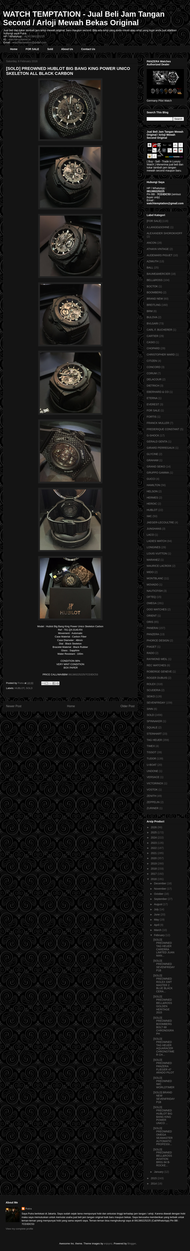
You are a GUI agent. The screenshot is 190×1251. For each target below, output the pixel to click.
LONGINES (153, 547)
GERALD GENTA (157, 441)
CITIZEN (152, 360)
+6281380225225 (34, 36)
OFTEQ (151, 596)
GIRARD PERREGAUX (160, 447)
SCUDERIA (153, 690)
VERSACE (153, 777)
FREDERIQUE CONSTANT (163, 429)
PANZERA (153, 634)
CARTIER (152, 335)
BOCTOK (152, 286)
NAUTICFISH (155, 590)
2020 (154, 858)
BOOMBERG (154, 292)
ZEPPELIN (153, 802)
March (158, 930)
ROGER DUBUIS (157, 677)
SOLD (29, 688)
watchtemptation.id (19, 39)
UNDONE (152, 771)
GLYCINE (152, 454)
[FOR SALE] (154, 220)
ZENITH (151, 795)
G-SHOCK (153, 435)
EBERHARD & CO (158, 391)
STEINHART (154, 733)
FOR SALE (32, 49)
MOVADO (152, 584)
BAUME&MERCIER (158, 273)
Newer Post (13, 706)
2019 (154, 863)
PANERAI (152, 627)
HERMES (152, 497)
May (157, 919)
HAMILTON (153, 485)
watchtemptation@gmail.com (29, 42)
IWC (149, 516)
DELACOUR (154, 379)
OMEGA (152, 603)
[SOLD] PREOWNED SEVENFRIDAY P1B (164, 965)
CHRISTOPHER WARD (161, 354)
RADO (150, 652)
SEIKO (151, 696)
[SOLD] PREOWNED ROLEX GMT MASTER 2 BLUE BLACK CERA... (163, 983)
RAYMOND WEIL (157, 659)
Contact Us (88, 49)
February (159, 935)
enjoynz (108, 1243)
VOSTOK (152, 789)
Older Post (127, 706)
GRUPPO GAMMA (158, 472)
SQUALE (152, 727)
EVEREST (153, 404)
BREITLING (154, 304)
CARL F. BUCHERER (159, 329)
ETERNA (152, 398)
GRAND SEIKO (156, 466)
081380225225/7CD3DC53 (83, 674)
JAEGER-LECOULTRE (160, 522)
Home (13, 49)
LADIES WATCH (156, 541)
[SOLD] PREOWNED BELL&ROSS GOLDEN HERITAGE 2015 (162, 1004)
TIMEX (151, 746)
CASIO (151, 342)
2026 (154, 827)
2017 (154, 873)
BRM (150, 311)
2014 (154, 1183)
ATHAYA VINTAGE (158, 249)
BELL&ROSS (154, 280)
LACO (150, 534)
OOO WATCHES (157, 609)
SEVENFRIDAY (156, 702)
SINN (150, 708)
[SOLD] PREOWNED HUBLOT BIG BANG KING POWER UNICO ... (162, 1115)
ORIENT (152, 615)
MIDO (150, 572)
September (161, 898)
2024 (154, 837)
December (160, 883)
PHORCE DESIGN (158, 640)
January (159, 1171)
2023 (154, 842)
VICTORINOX (155, 783)
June (157, 914)
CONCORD (153, 367)
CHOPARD (153, 348)
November (160, 888)
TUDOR (151, 758)
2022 (154, 847)
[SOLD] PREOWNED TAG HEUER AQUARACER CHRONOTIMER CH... (163, 1046)
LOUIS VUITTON (157, 553)
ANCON (151, 242)
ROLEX (151, 684)
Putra (28, 1208)
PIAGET (151, 646)
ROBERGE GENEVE (159, 671)
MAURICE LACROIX (159, 565)
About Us (67, 49)
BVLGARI (152, 323)
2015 (154, 1178)
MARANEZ (153, 559)
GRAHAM (152, 460)
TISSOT (151, 752)
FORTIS (151, 416)
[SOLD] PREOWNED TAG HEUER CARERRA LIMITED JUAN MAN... (163, 947)
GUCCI (151, 478)
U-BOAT (152, 764)
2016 (154, 879)
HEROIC (152, 503)
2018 (154, 868)
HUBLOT (20, 688)
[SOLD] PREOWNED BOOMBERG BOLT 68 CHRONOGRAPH (163, 1025)
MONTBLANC (155, 578)
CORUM (152, 373)
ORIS (150, 621)
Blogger (131, 1243)
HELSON (152, 491)
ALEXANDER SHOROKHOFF (164, 233)
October (159, 893)
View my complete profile (19, 1228)
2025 (154, 832)
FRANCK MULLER (158, 422)
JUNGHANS (154, 528)
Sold (50, 49)
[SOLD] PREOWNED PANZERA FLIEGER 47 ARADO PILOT (163, 1066)
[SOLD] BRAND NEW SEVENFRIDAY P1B (164, 1097)
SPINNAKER (154, 721)
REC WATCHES (156, 665)
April (157, 924)
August (158, 904)
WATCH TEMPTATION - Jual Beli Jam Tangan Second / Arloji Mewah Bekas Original (84, 18)
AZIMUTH (152, 261)
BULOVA (152, 317)
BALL (150, 267)
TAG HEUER (154, 739)
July (156, 909)
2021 (154, 853)
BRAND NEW (155, 298)
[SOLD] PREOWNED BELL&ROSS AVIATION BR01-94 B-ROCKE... (162, 1157)
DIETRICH (153, 385)
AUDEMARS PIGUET (159, 255)
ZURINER (152, 808)
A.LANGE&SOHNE (158, 227)
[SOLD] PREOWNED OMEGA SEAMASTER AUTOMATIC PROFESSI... (163, 1136)
